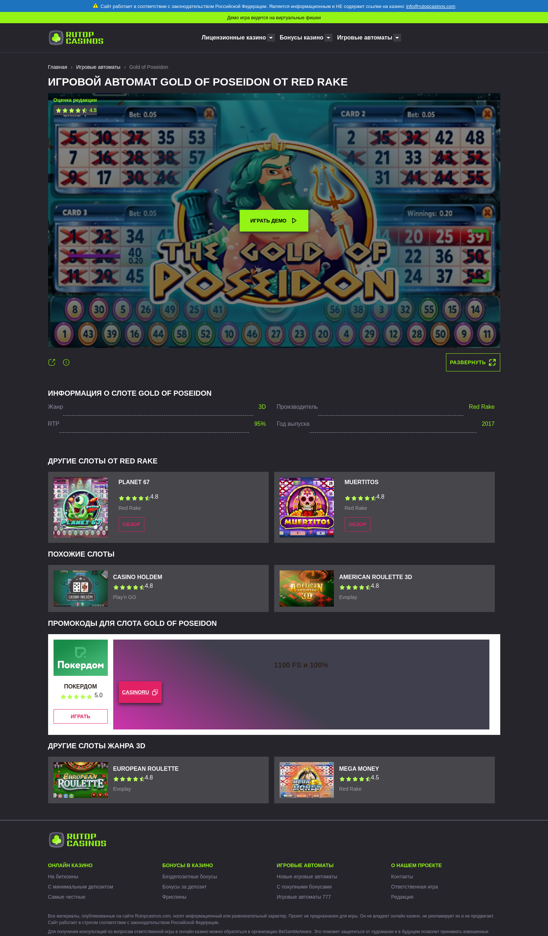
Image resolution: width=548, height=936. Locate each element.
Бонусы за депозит (184, 887)
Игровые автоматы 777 (304, 897)
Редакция (402, 897)
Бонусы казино (301, 37)
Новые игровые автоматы (307, 876)
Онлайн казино (70, 865)
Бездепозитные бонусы (189, 876)
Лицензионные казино (234, 37)
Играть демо (274, 221)
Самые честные (67, 897)
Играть (80, 716)
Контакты (402, 876)
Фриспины (174, 897)
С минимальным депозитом (80, 887)
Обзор (132, 524)
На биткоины (63, 876)
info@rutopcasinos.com (430, 6)
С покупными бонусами (304, 887)
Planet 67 (134, 482)
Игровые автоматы (364, 37)
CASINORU (140, 692)
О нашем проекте (416, 865)
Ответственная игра (414, 887)
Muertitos (362, 482)
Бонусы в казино (187, 865)
